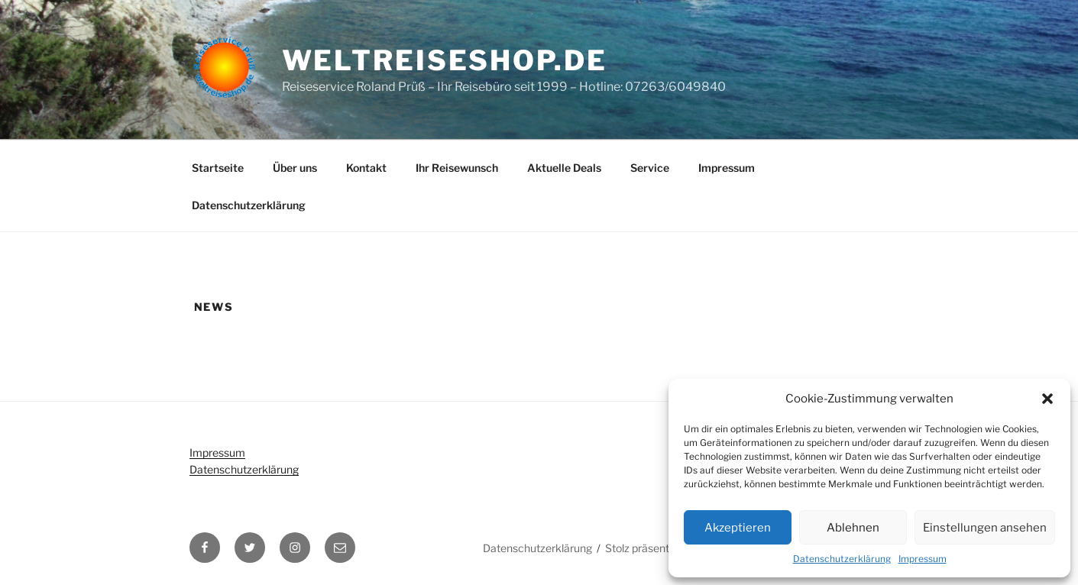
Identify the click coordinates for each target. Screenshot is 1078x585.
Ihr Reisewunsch (457, 167)
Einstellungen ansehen (985, 528)
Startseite (218, 167)
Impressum (922, 558)
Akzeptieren (737, 528)
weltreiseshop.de (444, 60)
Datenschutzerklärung (842, 558)
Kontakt (366, 167)
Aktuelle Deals (564, 167)
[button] (1047, 398)
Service (649, 167)
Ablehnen (853, 528)
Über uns (295, 167)
